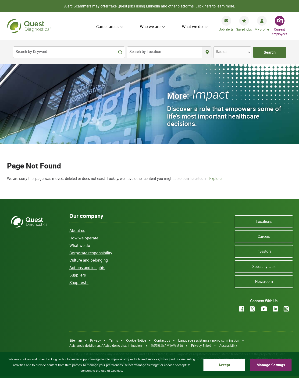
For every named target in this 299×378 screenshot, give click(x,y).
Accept (238, 364)
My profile (262, 29)
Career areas (107, 26)
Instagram (286, 309)
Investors (263, 251)
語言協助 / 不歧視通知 (167, 345)
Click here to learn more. (215, 6)
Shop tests (79, 282)
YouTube (264, 309)
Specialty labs (263, 266)
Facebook (241, 309)
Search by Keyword (31, 51)
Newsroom (264, 281)
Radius (221, 51)
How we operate (83, 238)
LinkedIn (275, 309)
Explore (215, 178)
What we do (192, 26)
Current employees (279, 31)
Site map (75, 340)
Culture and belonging (88, 260)
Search (270, 52)
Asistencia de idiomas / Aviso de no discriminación (105, 345)
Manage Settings (275, 364)
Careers (264, 236)
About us (77, 230)
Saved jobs (244, 29)
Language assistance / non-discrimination (208, 340)
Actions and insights (87, 267)
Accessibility (228, 345)
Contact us (162, 340)
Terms (113, 340)
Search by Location (145, 51)
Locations (264, 221)
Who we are (150, 26)
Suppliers (77, 275)
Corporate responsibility (90, 253)
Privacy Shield (201, 345)
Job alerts (226, 29)
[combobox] (164, 52)
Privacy (95, 340)
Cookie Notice (136, 340)
